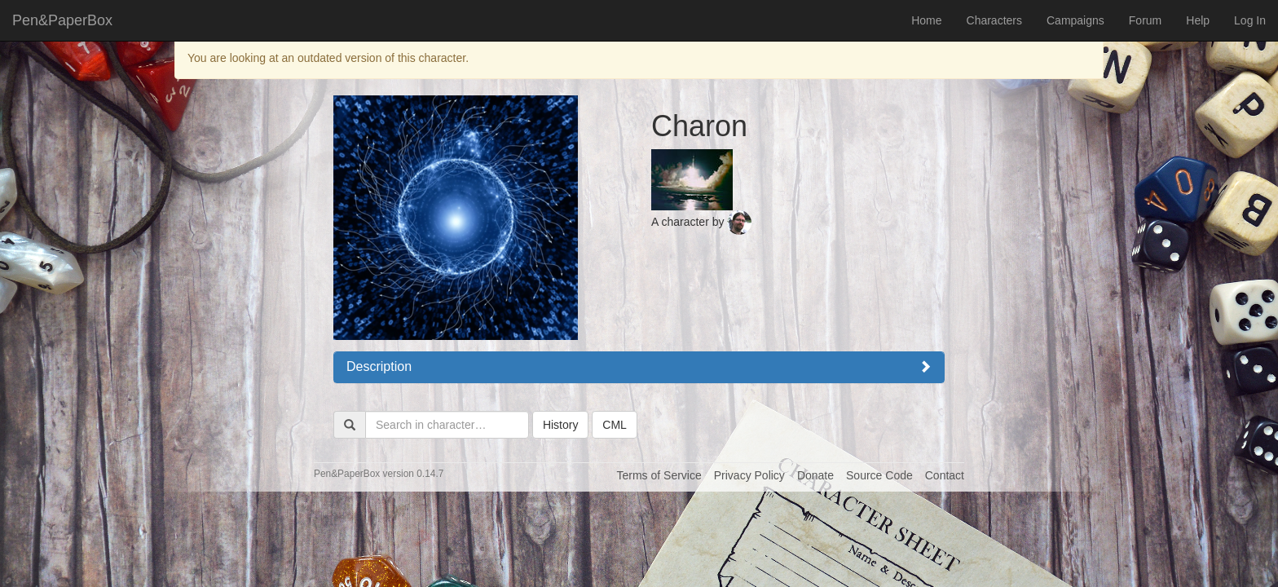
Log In (1250, 20)
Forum (1145, 20)
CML (614, 424)
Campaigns (1075, 20)
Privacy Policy (749, 475)
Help (1198, 20)
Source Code (879, 475)
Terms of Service (658, 475)
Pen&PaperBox (62, 20)
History (561, 424)
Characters (994, 20)
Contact (944, 475)
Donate (815, 475)
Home (926, 20)
